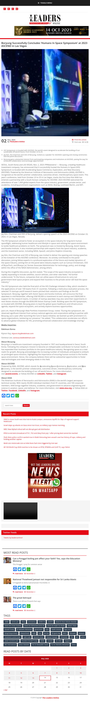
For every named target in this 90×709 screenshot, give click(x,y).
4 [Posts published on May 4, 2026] (9, 671)
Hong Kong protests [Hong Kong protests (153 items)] (11, 633)
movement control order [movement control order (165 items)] (21, 637)
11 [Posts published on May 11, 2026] (9, 676)
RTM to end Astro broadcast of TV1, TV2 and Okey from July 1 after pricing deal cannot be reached (41, 433)
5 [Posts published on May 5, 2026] (21, 671)
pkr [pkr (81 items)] (6, 640)
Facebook (13, 390)
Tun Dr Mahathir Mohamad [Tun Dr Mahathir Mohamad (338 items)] (60, 644)
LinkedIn (42, 374)
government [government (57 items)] (39, 629)
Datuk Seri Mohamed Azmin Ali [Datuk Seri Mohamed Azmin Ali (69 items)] (34, 625)
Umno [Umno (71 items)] (75, 644)
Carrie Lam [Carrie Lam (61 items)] (15, 622)
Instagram (63, 374)
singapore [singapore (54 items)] (81, 640)
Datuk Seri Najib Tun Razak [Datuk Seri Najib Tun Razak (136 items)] (56, 625)
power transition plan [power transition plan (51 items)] (24, 640)
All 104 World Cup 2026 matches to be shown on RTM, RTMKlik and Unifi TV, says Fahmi (37, 447)
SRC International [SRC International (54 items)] (10, 644)
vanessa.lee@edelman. (23, 337)
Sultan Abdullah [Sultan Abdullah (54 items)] (24, 644)
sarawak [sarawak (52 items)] (63, 640)
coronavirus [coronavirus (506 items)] (32, 622)
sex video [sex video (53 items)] (72, 640)
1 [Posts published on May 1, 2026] (56, 667)
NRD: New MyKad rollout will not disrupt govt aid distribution (27, 429)
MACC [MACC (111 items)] (66, 633)
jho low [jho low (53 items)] (47, 633)
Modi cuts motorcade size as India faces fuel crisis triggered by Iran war (31, 443)
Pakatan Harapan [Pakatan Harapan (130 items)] (61, 637)
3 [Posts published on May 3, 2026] (80, 667)
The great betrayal (22, 597)
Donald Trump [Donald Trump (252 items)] (9, 629)
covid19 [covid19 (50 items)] (51, 622)
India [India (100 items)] (34, 633)
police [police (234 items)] (12, 640)
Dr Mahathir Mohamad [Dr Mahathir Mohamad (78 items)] (24, 629)
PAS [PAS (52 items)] (81, 637)
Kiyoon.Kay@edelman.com (23, 333)
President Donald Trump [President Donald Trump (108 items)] (42, 640)
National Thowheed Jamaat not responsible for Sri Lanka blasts (44, 579)
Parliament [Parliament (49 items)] (73, 637)
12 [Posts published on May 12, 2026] (21, 676)
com (34, 337)
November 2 (29, 573)
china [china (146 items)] (23, 622)
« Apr (5, 687)
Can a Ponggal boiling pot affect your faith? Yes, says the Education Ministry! (46, 559)
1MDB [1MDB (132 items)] (7, 622)
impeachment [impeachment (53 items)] (25, 633)
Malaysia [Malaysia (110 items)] (7, 637)
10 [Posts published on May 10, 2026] (81, 671)
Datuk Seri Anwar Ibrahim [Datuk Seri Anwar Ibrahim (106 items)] (13, 625)
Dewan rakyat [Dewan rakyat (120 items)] (72, 625)
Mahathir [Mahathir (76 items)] (74, 633)
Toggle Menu (45, 3)
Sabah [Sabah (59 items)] (55, 640)
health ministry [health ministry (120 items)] (57, 629)
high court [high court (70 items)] (68, 629)
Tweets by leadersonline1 (13, 538)
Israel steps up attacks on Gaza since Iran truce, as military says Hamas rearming (34, 425)
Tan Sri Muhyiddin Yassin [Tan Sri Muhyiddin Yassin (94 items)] (40, 644)
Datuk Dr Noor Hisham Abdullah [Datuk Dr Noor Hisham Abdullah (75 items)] (67, 622)
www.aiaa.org (65, 388)
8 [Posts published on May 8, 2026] (56, 671)
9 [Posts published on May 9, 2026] (68, 671)
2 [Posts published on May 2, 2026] (68, 667)
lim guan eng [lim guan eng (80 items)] (57, 633)
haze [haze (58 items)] (47, 629)
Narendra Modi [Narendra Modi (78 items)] (48, 637)
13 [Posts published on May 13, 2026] (33, 676)
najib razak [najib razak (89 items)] (36, 637)
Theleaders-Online (17, 142)
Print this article (79, 140)
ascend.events (11, 374)
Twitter (50, 374)
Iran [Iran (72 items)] (40, 633)
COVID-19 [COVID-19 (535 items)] (42, 622)
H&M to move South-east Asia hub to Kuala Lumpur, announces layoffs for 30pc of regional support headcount (41, 420)
